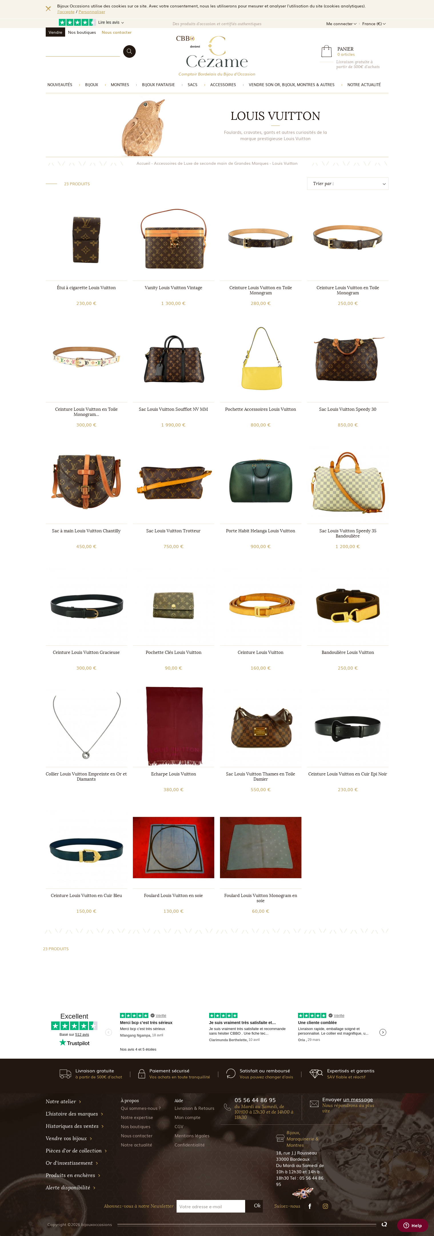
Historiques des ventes (75, 1126)
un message (358, 1099)
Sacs (192, 84)
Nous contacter (116, 32)
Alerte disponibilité (71, 1188)
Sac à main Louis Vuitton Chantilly (86, 530)
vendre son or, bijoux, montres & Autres (292, 84)
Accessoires (223, 84)
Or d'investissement (72, 1163)
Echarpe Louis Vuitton (173, 774)
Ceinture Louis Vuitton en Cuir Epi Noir (347, 774)
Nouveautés (59, 84)
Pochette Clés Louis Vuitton (173, 652)
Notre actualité (364, 84)
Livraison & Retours (194, 1108)
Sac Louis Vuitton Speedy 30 (347, 409)
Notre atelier (63, 1101)
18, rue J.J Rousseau (296, 1152)
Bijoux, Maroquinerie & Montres (303, 1138)
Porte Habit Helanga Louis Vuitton (260, 530)
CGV (179, 1126)
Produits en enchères (73, 1175)
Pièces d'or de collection (76, 1151)
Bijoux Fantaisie (158, 84)
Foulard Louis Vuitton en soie (173, 895)
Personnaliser (92, 11)
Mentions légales (192, 1135)
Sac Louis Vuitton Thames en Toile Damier (260, 776)
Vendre (55, 32)
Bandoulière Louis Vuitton (348, 652)
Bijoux (91, 84)
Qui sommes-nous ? (141, 1108)
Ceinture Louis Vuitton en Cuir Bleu (86, 895)
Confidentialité (190, 1144)
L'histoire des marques (74, 1114)
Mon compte (188, 1117)
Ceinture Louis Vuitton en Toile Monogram (260, 290)
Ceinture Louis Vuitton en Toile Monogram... (86, 412)
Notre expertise (137, 1117)
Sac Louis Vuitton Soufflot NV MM (173, 409)
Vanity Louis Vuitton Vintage (173, 287)
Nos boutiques (82, 32)
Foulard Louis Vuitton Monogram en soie (260, 898)
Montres (120, 84)
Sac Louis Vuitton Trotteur (173, 530)
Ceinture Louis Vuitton (260, 652)
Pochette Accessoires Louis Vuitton (260, 409)
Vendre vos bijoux (69, 1138)
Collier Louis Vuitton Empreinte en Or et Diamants (86, 776)
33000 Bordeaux (293, 1159)
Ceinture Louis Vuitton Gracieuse (86, 652)
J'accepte (66, 11)
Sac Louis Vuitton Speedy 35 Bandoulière (347, 533)
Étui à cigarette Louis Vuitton (86, 287)
